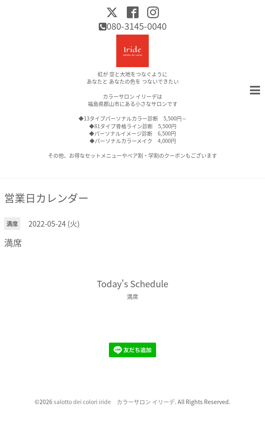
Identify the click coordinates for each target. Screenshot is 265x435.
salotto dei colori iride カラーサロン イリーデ (114, 402)
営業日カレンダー (46, 197)
